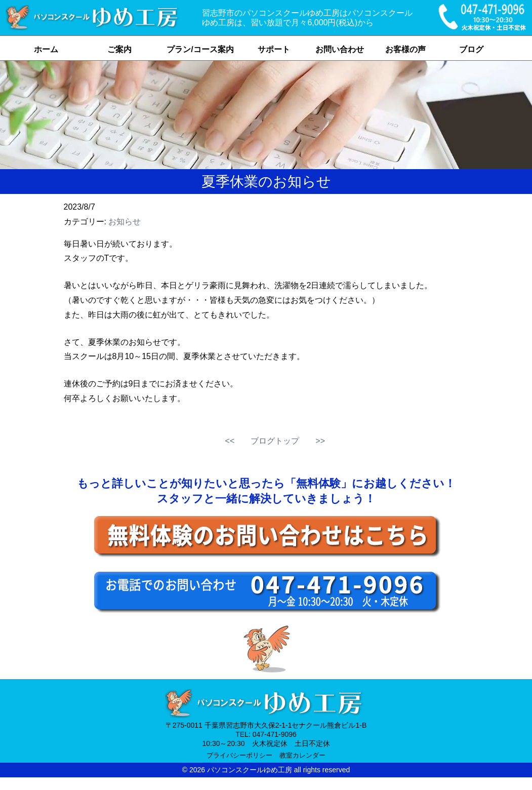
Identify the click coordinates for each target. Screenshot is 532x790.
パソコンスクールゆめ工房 (249, 770)
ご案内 (119, 49)
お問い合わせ (339, 49)
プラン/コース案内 (200, 49)
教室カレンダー (302, 755)
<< (230, 441)
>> (320, 441)
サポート (274, 49)
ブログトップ (275, 441)
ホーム (46, 49)
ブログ (471, 49)
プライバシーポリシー (239, 755)
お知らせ (124, 221)
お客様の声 (405, 49)
